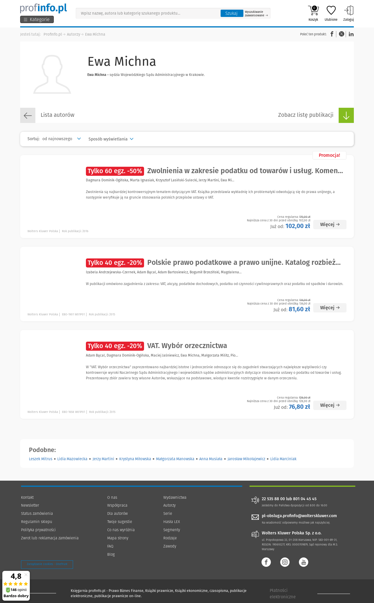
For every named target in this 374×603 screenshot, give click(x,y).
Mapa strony (117, 538)
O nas (112, 497)
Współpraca (117, 505)
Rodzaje (170, 538)
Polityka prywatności (38, 530)
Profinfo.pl (53, 34)
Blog (111, 554)
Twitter (341, 34)
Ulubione (331, 13)
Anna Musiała (210, 459)
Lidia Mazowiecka (72, 459)
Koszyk (313, 13)
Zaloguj (348, 13)
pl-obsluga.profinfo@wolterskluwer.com (299, 515)
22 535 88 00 (273, 499)
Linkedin (350, 34)
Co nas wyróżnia (121, 530)
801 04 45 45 (304, 499)
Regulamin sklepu (36, 521)
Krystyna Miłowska (135, 459)
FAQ (110, 546)
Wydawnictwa (174, 497)
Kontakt (27, 497)
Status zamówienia (37, 513)
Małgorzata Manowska (175, 459)
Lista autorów (47, 115)
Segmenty (171, 530)
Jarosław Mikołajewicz (246, 459)
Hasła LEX (171, 521)
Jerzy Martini (103, 459)
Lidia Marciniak (283, 459)
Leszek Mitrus (40, 459)
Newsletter (30, 505)
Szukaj (231, 13)
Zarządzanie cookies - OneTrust (47, 564)
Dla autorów (117, 513)
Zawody (169, 546)
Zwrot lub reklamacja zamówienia (50, 538)
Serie (167, 513)
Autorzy (73, 34)
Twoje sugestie (119, 521)
